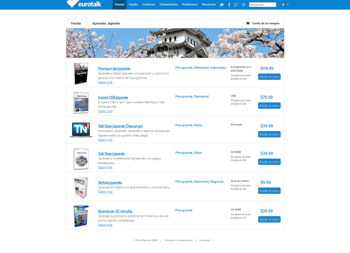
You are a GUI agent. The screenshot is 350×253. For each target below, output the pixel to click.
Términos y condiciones (178, 240)
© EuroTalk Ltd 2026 (146, 240)
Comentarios (169, 4)
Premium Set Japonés (114, 68)
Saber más (105, 82)
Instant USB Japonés (113, 97)
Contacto (148, 4)
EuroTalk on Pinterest (243, 5)
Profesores (190, 4)
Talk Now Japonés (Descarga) (120, 126)
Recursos (209, 4)
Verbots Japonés (110, 182)
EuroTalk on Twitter (221, 5)
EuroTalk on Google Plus (236, 5)
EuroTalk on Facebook (229, 5)
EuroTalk (84, 4)
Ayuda (133, 4)
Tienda (119, 4)
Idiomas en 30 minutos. (115, 211)
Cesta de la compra (265, 23)
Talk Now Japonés (111, 153)
